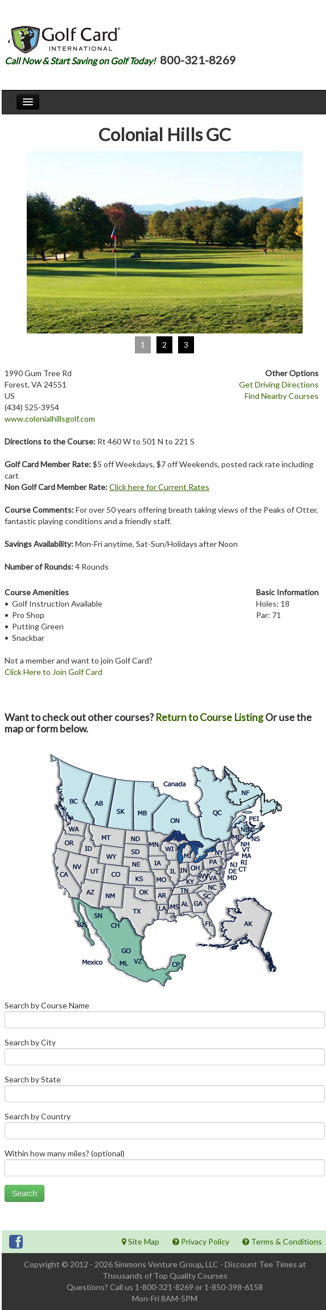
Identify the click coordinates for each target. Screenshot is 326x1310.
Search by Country (165, 1128)
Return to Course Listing (209, 717)
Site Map (140, 1241)
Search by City (165, 1054)
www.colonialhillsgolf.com (50, 418)
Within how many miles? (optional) (165, 1165)
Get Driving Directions (279, 384)
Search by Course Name (165, 1017)
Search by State (165, 1091)
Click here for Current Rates (159, 487)
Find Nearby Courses (282, 396)
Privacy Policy (200, 1241)
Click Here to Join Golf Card (53, 672)
